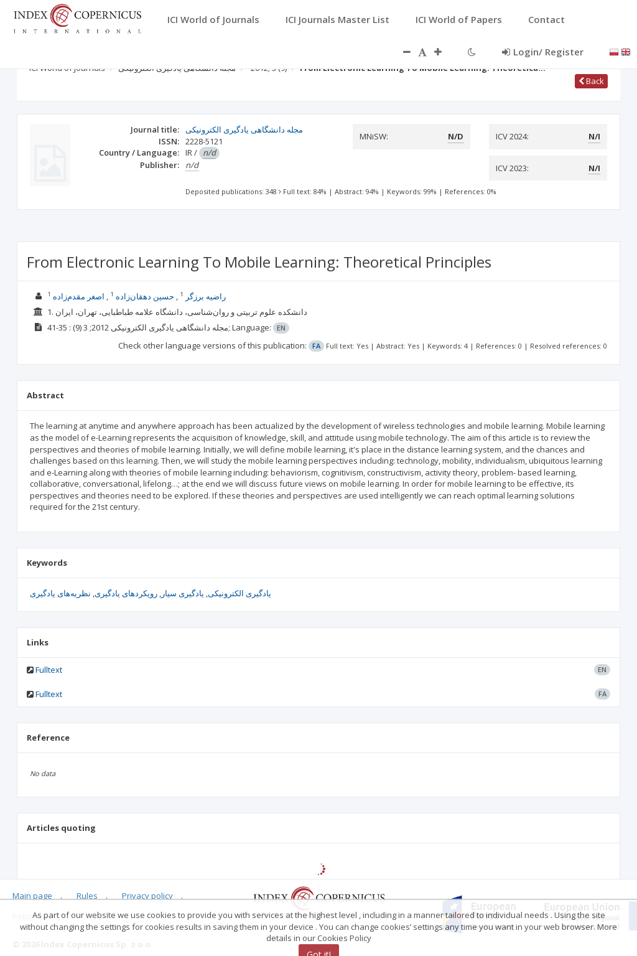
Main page (32, 895)
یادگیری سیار (182, 593)
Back (591, 81)
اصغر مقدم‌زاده (79, 296)
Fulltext (48, 669)
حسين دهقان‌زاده (145, 296)
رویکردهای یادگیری (126, 593)
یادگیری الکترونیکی (239, 593)
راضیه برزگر (205, 296)
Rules (87, 895)
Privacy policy (147, 895)
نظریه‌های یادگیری (60, 593)
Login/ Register (543, 51)
